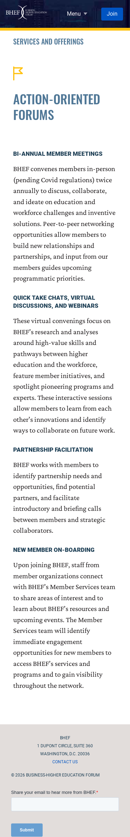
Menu (74, 13)
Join (112, 13)
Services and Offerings (48, 41)
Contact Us (65, 761)
